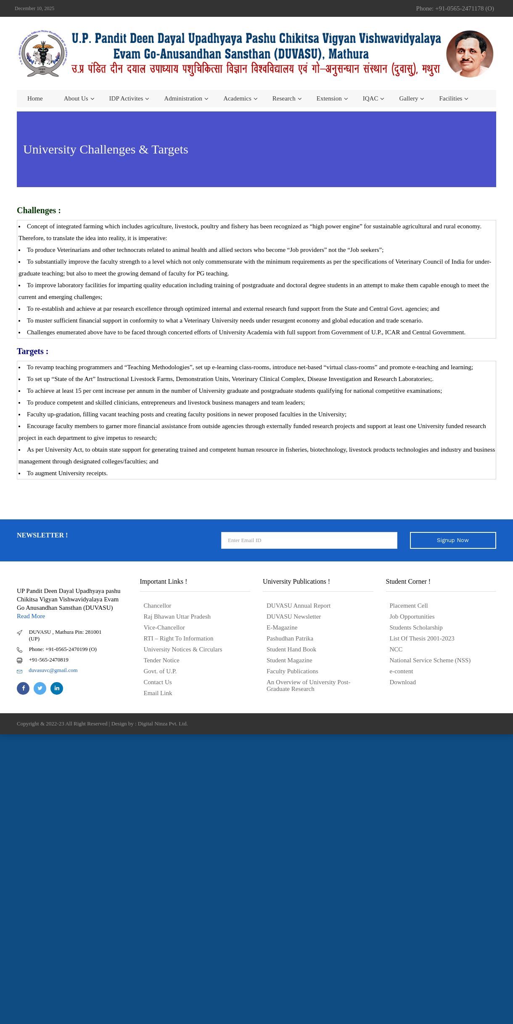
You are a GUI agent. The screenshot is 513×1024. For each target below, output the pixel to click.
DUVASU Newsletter (294, 616)
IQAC (370, 98)
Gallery (408, 98)
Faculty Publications (292, 671)
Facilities (450, 98)
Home (35, 98)
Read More (31, 616)
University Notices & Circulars (183, 649)
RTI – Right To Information (179, 638)
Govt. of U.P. (160, 671)
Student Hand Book (291, 649)
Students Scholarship (416, 627)
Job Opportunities (412, 616)
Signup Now (453, 540)
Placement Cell (409, 605)
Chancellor (158, 605)
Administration (183, 98)
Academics (237, 98)
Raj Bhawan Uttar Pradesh (177, 616)
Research (284, 98)
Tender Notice (162, 660)
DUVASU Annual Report (299, 605)
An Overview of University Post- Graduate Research (308, 685)
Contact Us (158, 682)
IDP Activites (126, 98)
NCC (396, 649)
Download (403, 682)
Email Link (158, 693)
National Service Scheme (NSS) (430, 660)
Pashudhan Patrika (290, 638)
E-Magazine (282, 627)
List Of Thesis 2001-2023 (422, 638)
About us (76, 98)
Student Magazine (289, 660)
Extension (329, 98)
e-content (401, 671)
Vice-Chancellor (164, 627)
